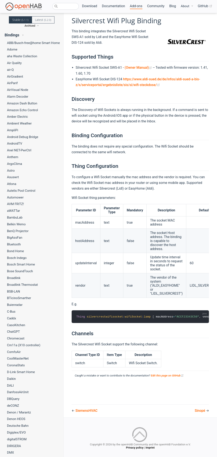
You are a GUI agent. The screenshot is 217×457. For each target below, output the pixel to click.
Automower (15, 197)
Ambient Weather (19, 123)
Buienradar (14, 305)
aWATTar (13, 211)
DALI (10, 385)
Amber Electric (17, 117)
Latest (43, 20)
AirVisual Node (17, 90)
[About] (187, 6)
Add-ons (136, 6)
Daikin (11, 379)
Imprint (150, 448)
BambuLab (14, 217)
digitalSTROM (17, 439)
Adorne (12, 49)
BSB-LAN (13, 291)
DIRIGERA (14, 446)
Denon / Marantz (19, 412)
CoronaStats (16, 365)
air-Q (10, 70)
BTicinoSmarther (19, 298)
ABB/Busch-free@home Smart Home (33, 43)
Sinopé (200, 411)
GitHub (205, 6)
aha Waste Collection (22, 56)
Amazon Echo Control (22, 110)
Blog (172, 6)
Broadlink (13, 278)
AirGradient (15, 76)
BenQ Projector (18, 231)
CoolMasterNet (18, 358)
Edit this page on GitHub (167, 375)
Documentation (113, 6)
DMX (10, 452)
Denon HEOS (16, 419)
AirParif (12, 83)
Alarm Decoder (17, 97)
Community (155, 6)
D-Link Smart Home (21, 372)
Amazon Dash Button (22, 103)
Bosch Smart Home (21, 264)
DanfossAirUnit (18, 392)
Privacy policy (134, 448)
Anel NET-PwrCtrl (19, 150)
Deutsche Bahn (18, 426)
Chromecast (15, 338)
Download (89, 6)
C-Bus (11, 311)
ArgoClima (14, 164)
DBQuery (13, 399)
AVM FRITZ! (15, 204)
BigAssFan (14, 237)
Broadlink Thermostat (22, 285)
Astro (11, 170)
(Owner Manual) (139, 68)
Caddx (11, 318)
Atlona (11, 184)
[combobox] (65, 6)
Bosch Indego (16, 258)
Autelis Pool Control (21, 191)
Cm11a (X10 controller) (23, 345)
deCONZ (13, 406)
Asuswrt (13, 177)
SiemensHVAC (86, 411)
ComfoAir (14, 352)
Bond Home (15, 251)
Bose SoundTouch (20, 271)
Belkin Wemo (16, 224)
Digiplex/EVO (16, 432)
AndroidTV (14, 143)
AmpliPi (12, 130)
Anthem (12, 157)
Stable (20, 20)
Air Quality (14, 63)
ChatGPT (13, 332)
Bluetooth (14, 244)
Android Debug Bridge (22, 137)
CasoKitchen (16, 325)
